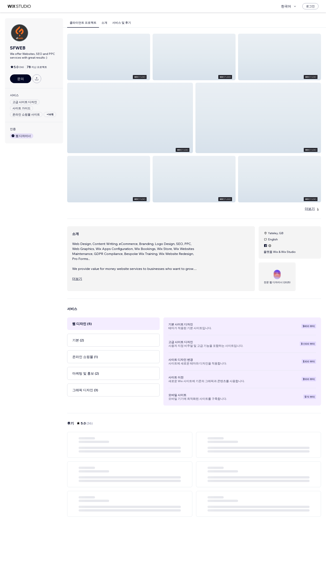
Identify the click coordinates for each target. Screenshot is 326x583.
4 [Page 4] (198, 568)
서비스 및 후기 (121, 23)
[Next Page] (220, 568)
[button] (108, 57)
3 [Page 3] (190, 568)
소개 (104, 23)
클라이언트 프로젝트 (83, 23)
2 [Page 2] (183, 568)
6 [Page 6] (213, 568)
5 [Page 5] (205, 568)
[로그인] (310, 6)
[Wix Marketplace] (19, 6)
